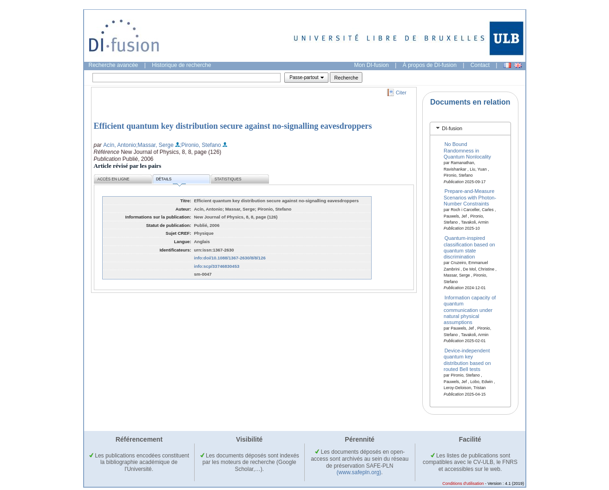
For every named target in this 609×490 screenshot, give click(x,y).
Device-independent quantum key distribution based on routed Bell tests (467, 360)
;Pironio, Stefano (200, 145)
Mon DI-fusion (371, 65)
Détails (171, 180)
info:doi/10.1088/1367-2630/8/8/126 (230, 257)
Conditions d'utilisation (463, 483)
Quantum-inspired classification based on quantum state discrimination (469, 247)
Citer (401, 92)
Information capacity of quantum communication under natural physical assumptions (470, 309)
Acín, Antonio (119, 145)
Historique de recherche (181, 65)
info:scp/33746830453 (217, 266)
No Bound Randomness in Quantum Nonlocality (467, 150)
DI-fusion (452, 128)
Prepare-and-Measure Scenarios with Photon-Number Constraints (470, 197)
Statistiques (228, 179)
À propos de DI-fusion (430, 65)
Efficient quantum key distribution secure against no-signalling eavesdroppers (233, 126)
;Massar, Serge (155, 145)
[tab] (470, 128)
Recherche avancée (113, 65)
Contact (480, 65)
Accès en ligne (114, 179)
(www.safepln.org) (359, 472)
